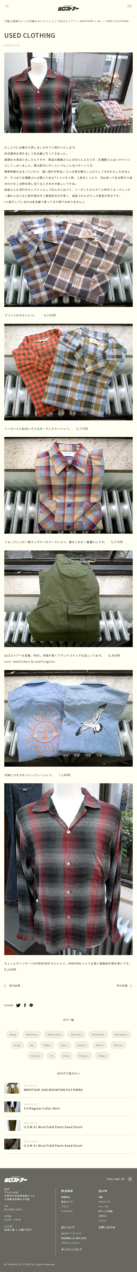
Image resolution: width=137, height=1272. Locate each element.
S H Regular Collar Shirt (42, 1108)
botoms (33, 1034)
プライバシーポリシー (71, 1242)
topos (85, 1055)
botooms (55, 1034)
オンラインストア (71, 1249)
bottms (77, 1034)
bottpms (122, 1034)
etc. (65, 1045)
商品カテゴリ (67, 1201)
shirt (100, 1045)
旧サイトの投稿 (105, 1211)
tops (103, 1055)
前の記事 (14, 985)
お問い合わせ (107, 1227)
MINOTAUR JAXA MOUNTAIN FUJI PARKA (53, 1090)
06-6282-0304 (13, 1209)
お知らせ (102, 1215)
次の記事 (122, 985)
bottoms (99, 1034)
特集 (100, 1196)
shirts (119, 1045)
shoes (36, 1055)
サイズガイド (67, 1211)
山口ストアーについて (71, 1233)
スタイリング (104, 1201)
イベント (102, 1220)
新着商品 (65, 1196)
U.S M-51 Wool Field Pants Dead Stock (53, 1127)
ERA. (48, 1045)
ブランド (65, 1206)
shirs (82, 1045)
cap (18, 1045)
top (67, 1055)
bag (13, 1034)
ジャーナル (103, 1206)
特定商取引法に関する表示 (74, 1238)
